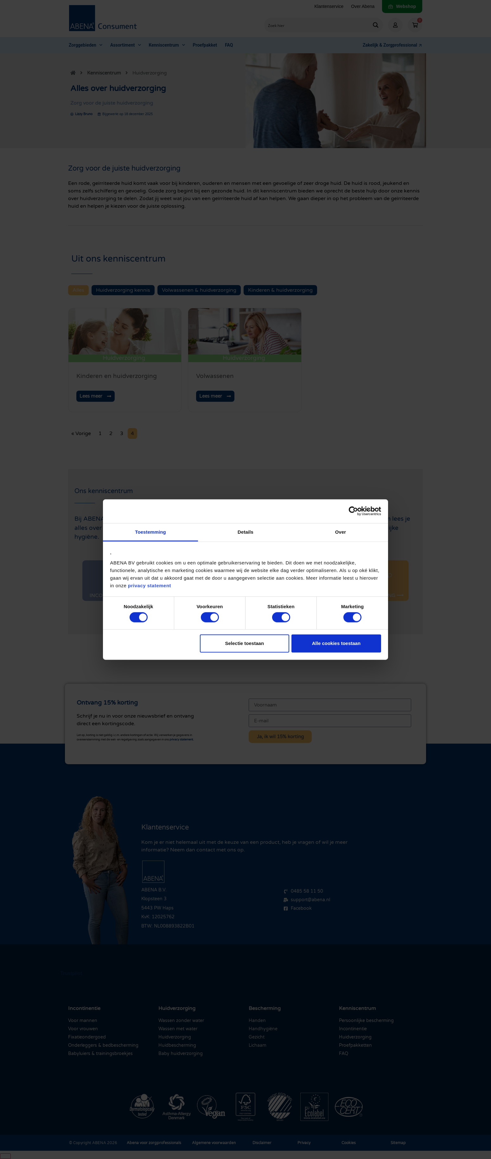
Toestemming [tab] (150, 531)
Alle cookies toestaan (336, 643)
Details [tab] (245, 531)
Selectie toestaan (244, 643)
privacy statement (149, 585)
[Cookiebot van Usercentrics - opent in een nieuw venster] (353, 511)
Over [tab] (340, 531)
